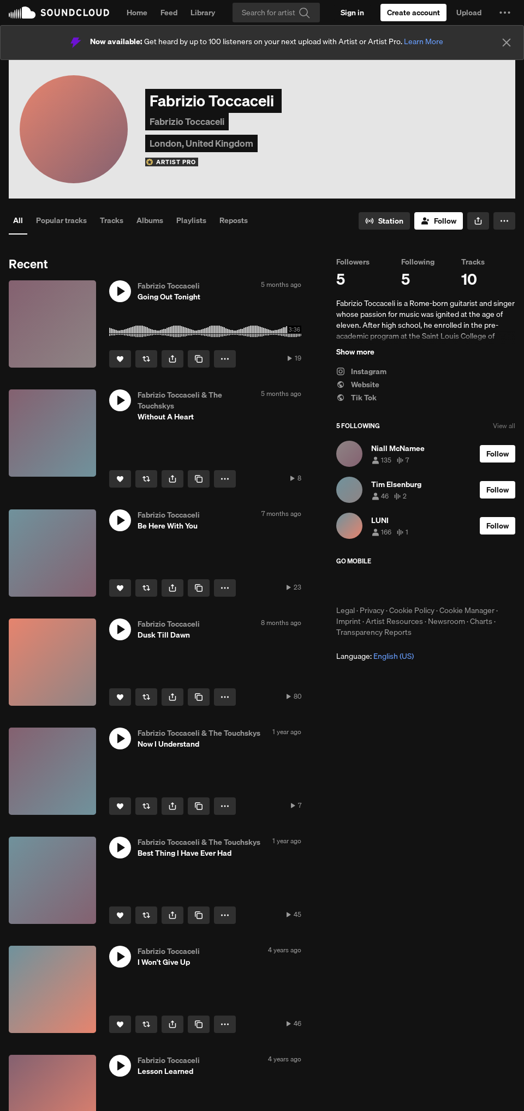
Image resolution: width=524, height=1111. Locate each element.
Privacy (372, 610)
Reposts (233, 220)
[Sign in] (352, 12)
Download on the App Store (369, 585)
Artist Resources (394, 621)
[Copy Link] (199, 359)
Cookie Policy (411, 610)
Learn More (423, 41)
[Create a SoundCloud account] (413, 12)
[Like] (120, 359)
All (18, 220)
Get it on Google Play (443, 585)
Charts (481, 621)
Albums (149, 220)
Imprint (348, 621)
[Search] (276, 12)
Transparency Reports (374, 632)
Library (202, 13)
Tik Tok (356, 398)
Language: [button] (375, 656)
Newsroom (446, 621)
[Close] (507, 43)
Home (137, 13)
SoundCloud (59, 13)
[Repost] (146, 359)
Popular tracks (61, 220)
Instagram (361, 371)
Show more (355, 351)
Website (357, 385)
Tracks (111, 220)
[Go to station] (384, 221)
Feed (168, 13)
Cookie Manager (467, 610)
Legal (345, 610)
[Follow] (438, 221)
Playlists (191, 220)
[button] (505, 12)
